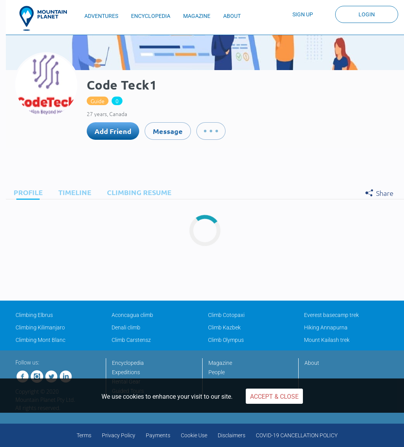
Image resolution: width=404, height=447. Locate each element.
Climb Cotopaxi (226, 315)
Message (168, 131)
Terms (84, 435)
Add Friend (112, 131)
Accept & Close (274, 396)
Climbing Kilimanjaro (40, 327)
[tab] (26, 192)
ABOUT (232, 16)
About (311, 363)
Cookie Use (194, 435)
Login (367, 14)
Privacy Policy (118, 435)
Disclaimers (231, 435)
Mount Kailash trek (327, 340)
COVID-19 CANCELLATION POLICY (297, 435)
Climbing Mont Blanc (40, 340)
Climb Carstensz (131, 340)
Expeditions (126, 372)
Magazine (220, 363)
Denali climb (126, 327)
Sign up (302, 14)
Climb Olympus (226, 340)
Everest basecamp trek (331, 315)
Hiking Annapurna (326, 327)
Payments (158, 435)
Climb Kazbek (224, 327)
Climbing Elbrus (34, 315)
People (216, 372)
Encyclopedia (128, 363)
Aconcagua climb (132, 315)
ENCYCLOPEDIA (150, 16)
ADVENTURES (101, 16)
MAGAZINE (196, 16)
